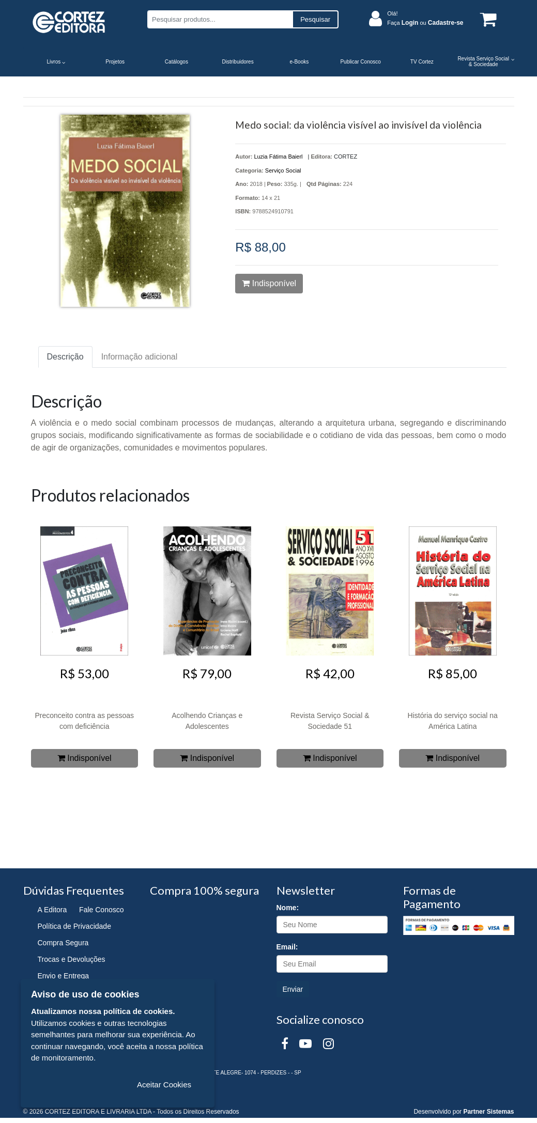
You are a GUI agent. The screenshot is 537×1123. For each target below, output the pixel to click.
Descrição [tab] (65, 356)
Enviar (293, 989)
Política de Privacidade (74, 926)
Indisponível (269, 283)
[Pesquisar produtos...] (220, 19)
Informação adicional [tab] (139, 356)
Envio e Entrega (63, 976)
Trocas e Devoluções (71, 959)
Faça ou (425, 23)
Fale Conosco (101, 910)
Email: (287, 947)
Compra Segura (63, 943)
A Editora (52, 910)
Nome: (288, 907)
